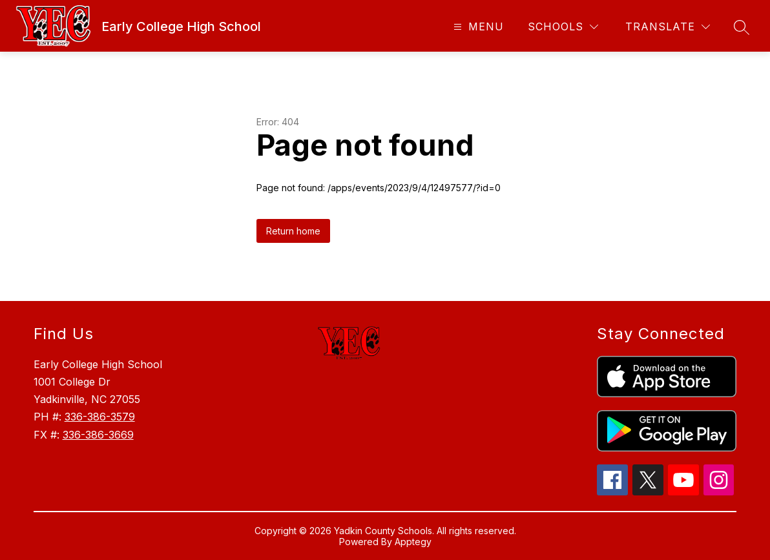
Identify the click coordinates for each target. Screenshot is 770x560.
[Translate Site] (667, 27)
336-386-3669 (98, 434)
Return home (293, 230)
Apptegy (413, 541)
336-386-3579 (100, 416)
